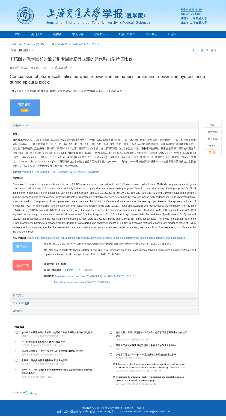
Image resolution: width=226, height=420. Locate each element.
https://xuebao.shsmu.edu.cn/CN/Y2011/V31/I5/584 (82, 282)
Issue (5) (34, 44)
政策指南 (101, 34)
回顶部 (212, 152)
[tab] (104, 125)
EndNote (68, 270)
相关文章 (21, 302)
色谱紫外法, (63, 172)
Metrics (17, 311)
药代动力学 (92, 172)
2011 (14, 44)
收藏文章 (49, 264)
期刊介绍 (37, 34)
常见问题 (78, 34)
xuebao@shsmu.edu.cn (157, 411)
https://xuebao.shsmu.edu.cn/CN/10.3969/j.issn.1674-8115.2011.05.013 (94, 276)
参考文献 (18, 295)
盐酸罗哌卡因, (48, 172)
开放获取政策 (126, 34)
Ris (78, 270)
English (172, 34)
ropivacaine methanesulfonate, (43, 237)
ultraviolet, (96, 237)
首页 (18, 34)
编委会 (57, 34)
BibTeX (88, 270)
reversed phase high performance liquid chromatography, (134, 237)
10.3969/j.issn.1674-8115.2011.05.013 (78, 44)
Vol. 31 (22, 44)
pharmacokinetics (175, 237)
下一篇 (211, 50)
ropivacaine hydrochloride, (75, 237)
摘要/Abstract (21, 125)
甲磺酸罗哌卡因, (31, 172)
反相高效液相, (78, 172)
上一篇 (197, 50)
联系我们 (151, 34)
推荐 (63, 264)
